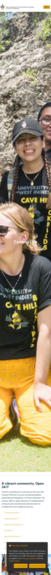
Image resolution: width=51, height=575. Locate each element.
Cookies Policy (14, 561)
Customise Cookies (37, 566)
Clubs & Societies (11, 513)
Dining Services (10, 519)
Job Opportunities (12, 537)
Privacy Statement (29, 558)
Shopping (8, 531)
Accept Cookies (21, 566)
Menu (46, 7)
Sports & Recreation (13, 525)
